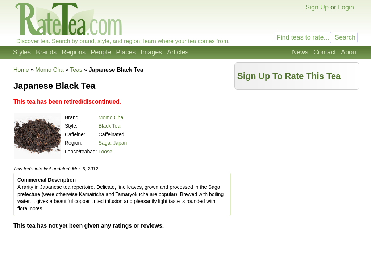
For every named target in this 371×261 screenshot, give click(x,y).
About (349, 52)
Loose (105, 151)
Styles (22, 52)
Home (21, 70)
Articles (177, 52)
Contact (324, 52)
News (300, 52)
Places (126, 52)
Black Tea (109, 126)
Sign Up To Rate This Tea (289, 76)
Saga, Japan (113, 143)
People (101, 52)
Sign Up (317, 7)
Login (346, 7)
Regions (74, 52)
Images (151, 52)
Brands (46, 52)
